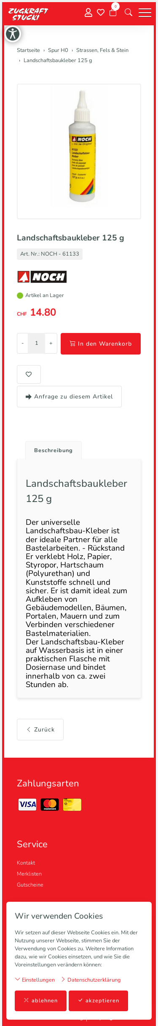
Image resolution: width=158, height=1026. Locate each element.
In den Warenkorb (101, 343)
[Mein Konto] (88, 13)
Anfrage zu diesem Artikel (69, 397)
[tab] (50, 448)
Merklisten (29, 874)
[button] (128, 12)
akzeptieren (98, 1001)
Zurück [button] (40, 729)
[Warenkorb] (112, 12)
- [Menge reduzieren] (22, 343)
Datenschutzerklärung (90, 980)
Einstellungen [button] (35, 980)
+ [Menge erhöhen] (51, 343)
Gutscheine (30, 885)
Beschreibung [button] (53, 450)
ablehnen (41, 1001)
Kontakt (26, 863)
